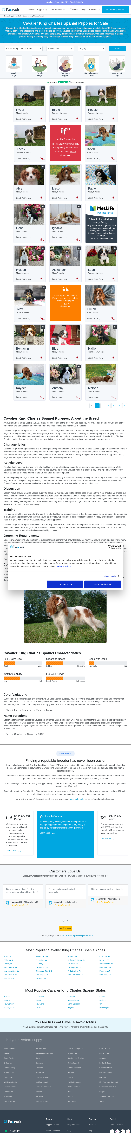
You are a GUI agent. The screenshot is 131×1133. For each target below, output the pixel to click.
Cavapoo (102, 1053)
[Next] (124, 409)
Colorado (71, 991)
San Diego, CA (42, 969)
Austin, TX (8, 951)
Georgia (7, 995)
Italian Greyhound (106, 1067)
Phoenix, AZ (105, 966)
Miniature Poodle (10, 1082)
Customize (65, 584)
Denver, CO (104, 955)
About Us (92, 1119)
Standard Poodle (42, 1096)
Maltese (70, 1072)
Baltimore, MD (42, 951)
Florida (102, 991)
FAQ (69, 1126)
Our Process (58, 9)
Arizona (7, 991)
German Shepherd (74, 1063)
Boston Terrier (9, 1053)
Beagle (6, 1048)
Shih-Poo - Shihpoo (106, 1091)
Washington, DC (42, 973)
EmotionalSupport (65, 66)
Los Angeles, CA (75, 962)
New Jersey (9, 999)
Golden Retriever (105, 1063)
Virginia (71, 1002)
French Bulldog (9, 1063)
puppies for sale (77, 803)
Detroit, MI (8, 959)
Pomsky (39, 1086)
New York (40, 999)
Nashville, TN (105, 962)
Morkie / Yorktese (74, 1082)
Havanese (71, 1067)
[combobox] (22, 49)
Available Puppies (37, 9)
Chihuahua (8, 1058)
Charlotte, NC (105, 951)
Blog (83, 9)
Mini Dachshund (42, 1077)
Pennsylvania (9, 1002)
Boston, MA (72, 951)
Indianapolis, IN (106, 959)
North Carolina (74, 999)
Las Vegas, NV (42, 962)
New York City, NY (11, 966)
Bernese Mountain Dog (44, 1048)
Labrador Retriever (42, 1072)
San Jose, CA (105, 969)
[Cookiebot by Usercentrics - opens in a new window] (110, 547)
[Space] (12, 1116)
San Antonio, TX (10, 969)
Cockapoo (39, 1058)
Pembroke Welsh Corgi (107, 1082)
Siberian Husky (9, 1096)
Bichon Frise (72, 1048)
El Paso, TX (41, 959)
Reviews (94, 9)
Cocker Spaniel (73, 1058)
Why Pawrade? (73, 1119)
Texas (38, 1002)
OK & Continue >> (102, 584)
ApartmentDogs (117, 66)
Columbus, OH (42, 955)
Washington (105, 1002)
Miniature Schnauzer (43, 1082)
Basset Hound (104, 1043)
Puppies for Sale (15, 16)
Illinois (38, 995)
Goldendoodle (9, 1067)
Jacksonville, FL (10, 962)
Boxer (38, 1053)
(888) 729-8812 (119, 9)
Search (118, 49)
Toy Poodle (72, 1096)
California (40, 991)
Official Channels (116, 1119)
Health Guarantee (53, 1126)
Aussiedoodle (41, 1043)
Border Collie (104, 1048)
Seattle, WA (9, 973)
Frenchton (39, 1063)
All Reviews (65, 923)
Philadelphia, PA (74, 966)
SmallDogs (14, 66)
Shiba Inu (39, 1091)
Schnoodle (8, 1091)
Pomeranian (8, 1086)
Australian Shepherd (75, 1043)
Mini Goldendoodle (74, 1077)
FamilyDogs (40, 66)
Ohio (102, 999)
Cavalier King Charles (76, 1053)
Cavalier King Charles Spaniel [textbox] (20, 49)
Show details (110, 576)
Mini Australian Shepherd (108, 1077)
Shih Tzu (71, 1091)
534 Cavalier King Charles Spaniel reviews (77, 931)
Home (6, 16)
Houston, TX (73, 959)
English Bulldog (105, 1058)
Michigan (103, 995)
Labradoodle (8, 1072)
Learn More (14, 848)
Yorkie (101, 1096)
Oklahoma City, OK (44, 966)
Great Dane (40, 1067)
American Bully (9, 1043)
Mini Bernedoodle (10, 1077)
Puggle (101, 1086)
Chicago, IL (8, 955)
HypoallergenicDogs (91, 66)
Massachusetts (74, 995)
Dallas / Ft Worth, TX (76, 955)
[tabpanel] (23, 891)
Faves (73, 9)
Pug (69, 1086)
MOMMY (79, 2)
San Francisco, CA (75, 969)
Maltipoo (102, 1072)
